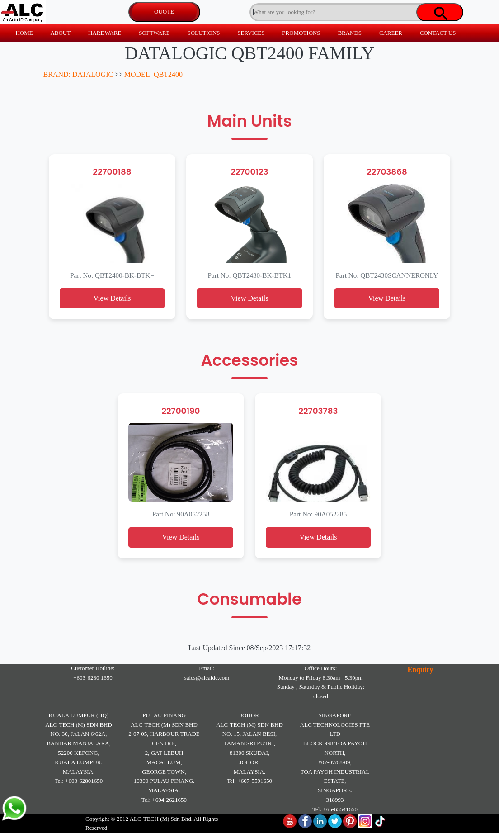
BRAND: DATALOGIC (78, 74)
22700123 (249, 171)
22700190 (180, 410)
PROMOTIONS (301, 32)
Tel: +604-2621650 (164, 799)
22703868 (387, 171)
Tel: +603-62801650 (79, 780)
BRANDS (350, 32)
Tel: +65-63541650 (335, 809)
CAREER (390, 32)
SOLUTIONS (203, 32)
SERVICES (250, 32)
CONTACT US (438, 32)
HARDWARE (104, 32)
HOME (24, 32)
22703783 (318, 410)
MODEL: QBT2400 (153, 74)
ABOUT (60, 32)
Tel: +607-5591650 (249, 780)
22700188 (112, 171)
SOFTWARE (154, 32)
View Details (112, 298)
